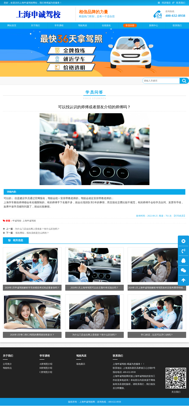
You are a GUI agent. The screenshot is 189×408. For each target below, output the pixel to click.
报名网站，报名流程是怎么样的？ (32, 233)
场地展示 (80, 366)
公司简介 (7, 366)
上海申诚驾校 (29, 221)
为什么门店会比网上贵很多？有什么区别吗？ (37, 229)
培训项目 (164, 3)
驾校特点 (7, 370)
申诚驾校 (16, 221)
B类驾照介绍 (46, 370)
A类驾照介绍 (46, 366)
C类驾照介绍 (46, 374)
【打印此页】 (179, 216)
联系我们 (179, 3)
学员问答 (28, 80)
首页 (17, 80)
